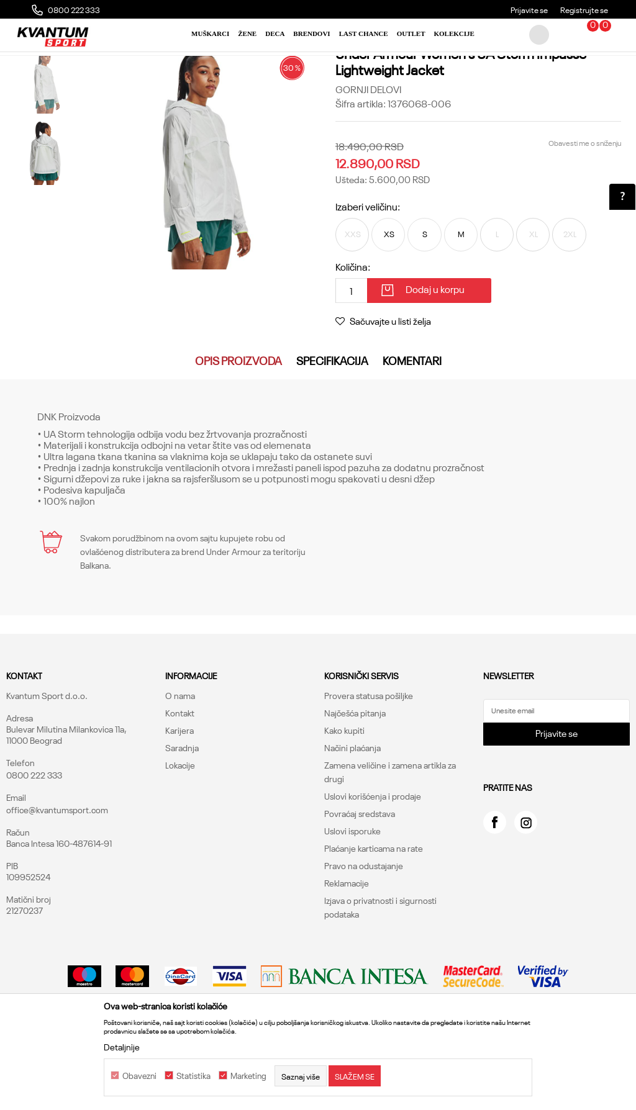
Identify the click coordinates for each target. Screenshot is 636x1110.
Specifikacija (332, 417)
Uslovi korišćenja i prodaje (372, 853)
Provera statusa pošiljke (368, 753)
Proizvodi (126, 65)
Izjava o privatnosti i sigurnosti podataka (380, 964)
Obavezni (139, 1076)
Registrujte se (584, 9)
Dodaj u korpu (435, 346)
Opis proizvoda (238, 417)
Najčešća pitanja (355, 770)
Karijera (179, 787)
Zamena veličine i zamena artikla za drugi (390, 829)
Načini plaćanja (352, 805)
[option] (45, 135)
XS (394, 289)
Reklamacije (346, 940)
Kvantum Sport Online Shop (53, 65)
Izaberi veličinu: (367, 260)
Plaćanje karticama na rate (373, 905)
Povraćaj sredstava (359, 871)
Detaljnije (122, 1046)
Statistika (193, 1076)
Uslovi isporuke (352, 888)
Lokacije (180, 822)
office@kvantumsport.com (57, 867)
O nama (180, 753)
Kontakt (179, 770)
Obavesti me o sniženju (584, 196)
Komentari (412, 417)
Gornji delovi (206, 65)
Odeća (163, 65)
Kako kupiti (344, 787)
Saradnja (182, 805)
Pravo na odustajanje (363, 923)
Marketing (248, 1076)
